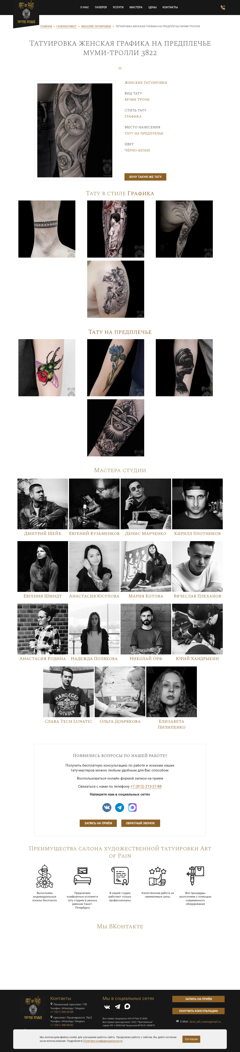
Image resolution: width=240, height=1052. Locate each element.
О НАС (82, 7)
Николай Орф (146, 658)
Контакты (168, 7)
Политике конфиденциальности (102, 1040)
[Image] (46, 229)
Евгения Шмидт (42, 596)
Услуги (116, 7)
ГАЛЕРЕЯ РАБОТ (66, 26)
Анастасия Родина (43, 658)
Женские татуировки (145, 82)
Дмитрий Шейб (42, 533)
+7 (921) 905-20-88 (61, 1012)
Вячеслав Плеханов (197, 596)
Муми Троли (137, 99)
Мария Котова (145, 596)
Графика (133, 116)
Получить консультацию (198, 1011)
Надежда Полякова (94, 658)
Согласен (191, 1039)
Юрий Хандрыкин (197, 658)
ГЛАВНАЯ (46, 26)
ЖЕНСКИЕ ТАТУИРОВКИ (96, 26)
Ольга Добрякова (120, 721)
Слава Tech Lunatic (68, 721)
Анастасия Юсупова (94, 596)
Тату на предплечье (143, 133)
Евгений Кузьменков (94, 533)
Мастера (134, 7)
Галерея (99, 7)
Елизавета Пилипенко (172, 724)
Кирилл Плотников (197, 533)
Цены (150, 7)
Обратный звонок (140, 823)
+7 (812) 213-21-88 (146, 786)
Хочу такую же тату (145, 177)
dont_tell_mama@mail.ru (205, 1021)
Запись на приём (98, 823)
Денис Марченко (145, 533)
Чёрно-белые (137, 150)
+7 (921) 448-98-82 (61, 1025)
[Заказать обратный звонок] (220, 8)
